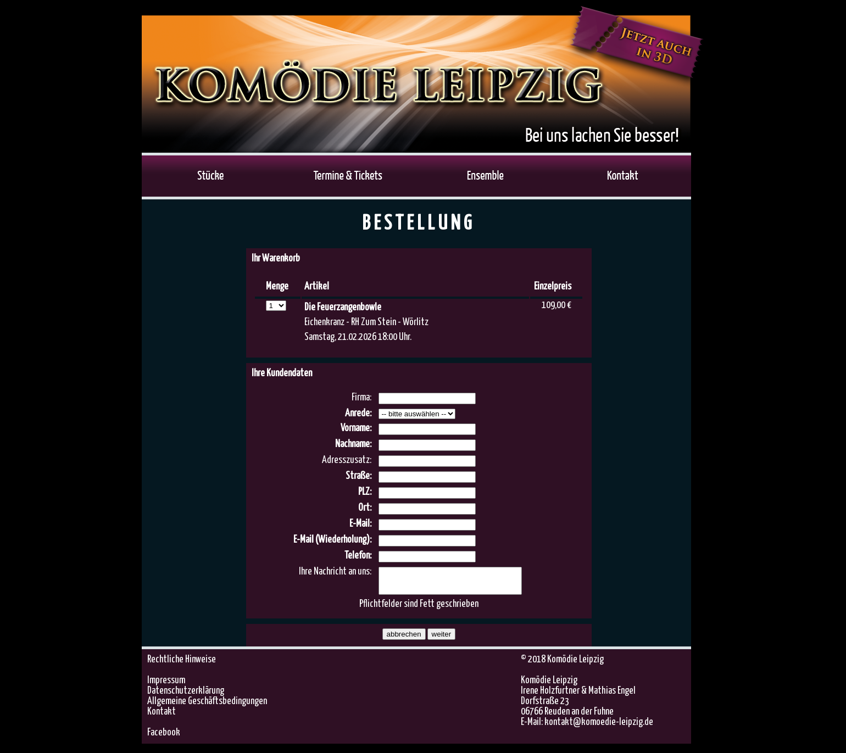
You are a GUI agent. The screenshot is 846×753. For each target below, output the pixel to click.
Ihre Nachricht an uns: (335, 572)
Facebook (163, 738)
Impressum (166, 685)
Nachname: (353, 444)
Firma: (361, 398)
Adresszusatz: (346, 460)
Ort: (364, 508)
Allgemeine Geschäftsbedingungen (207, 706)
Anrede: (358, 414)
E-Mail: (360, 524)
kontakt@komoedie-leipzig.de (598, 727)
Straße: (358, 476)
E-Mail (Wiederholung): (332, 540)
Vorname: (356, 428)
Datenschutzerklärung (185, 696)
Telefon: (357, 556)
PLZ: (364, 492)
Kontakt (161, 717)
